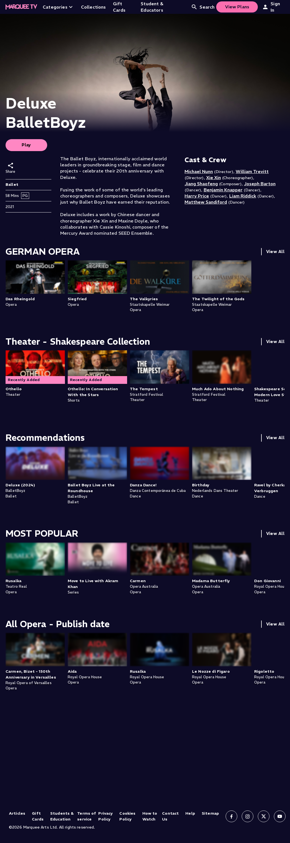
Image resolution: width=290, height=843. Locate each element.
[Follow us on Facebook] (231, 816)
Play (26, 144)
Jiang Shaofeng (201, 183)
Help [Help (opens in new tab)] (190, 813)
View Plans (237, 6)
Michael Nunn (199, 171)
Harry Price (197, 196)
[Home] (21, 7)
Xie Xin (213, 177)
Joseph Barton (260, 183)
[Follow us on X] (263, 816)
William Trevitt (252, 171)
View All (275, 251)
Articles (17, 813)
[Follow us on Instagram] (247, 816)
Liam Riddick (242, 196)
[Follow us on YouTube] (280, 816)
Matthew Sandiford (206, 202)
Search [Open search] (203, 7)
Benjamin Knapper (223, 189)
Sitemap (210, 813)
